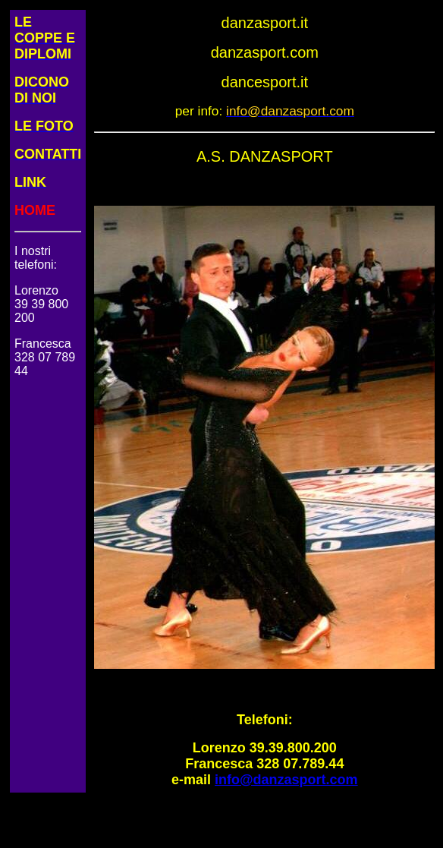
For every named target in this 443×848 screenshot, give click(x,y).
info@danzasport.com (286, 779)
